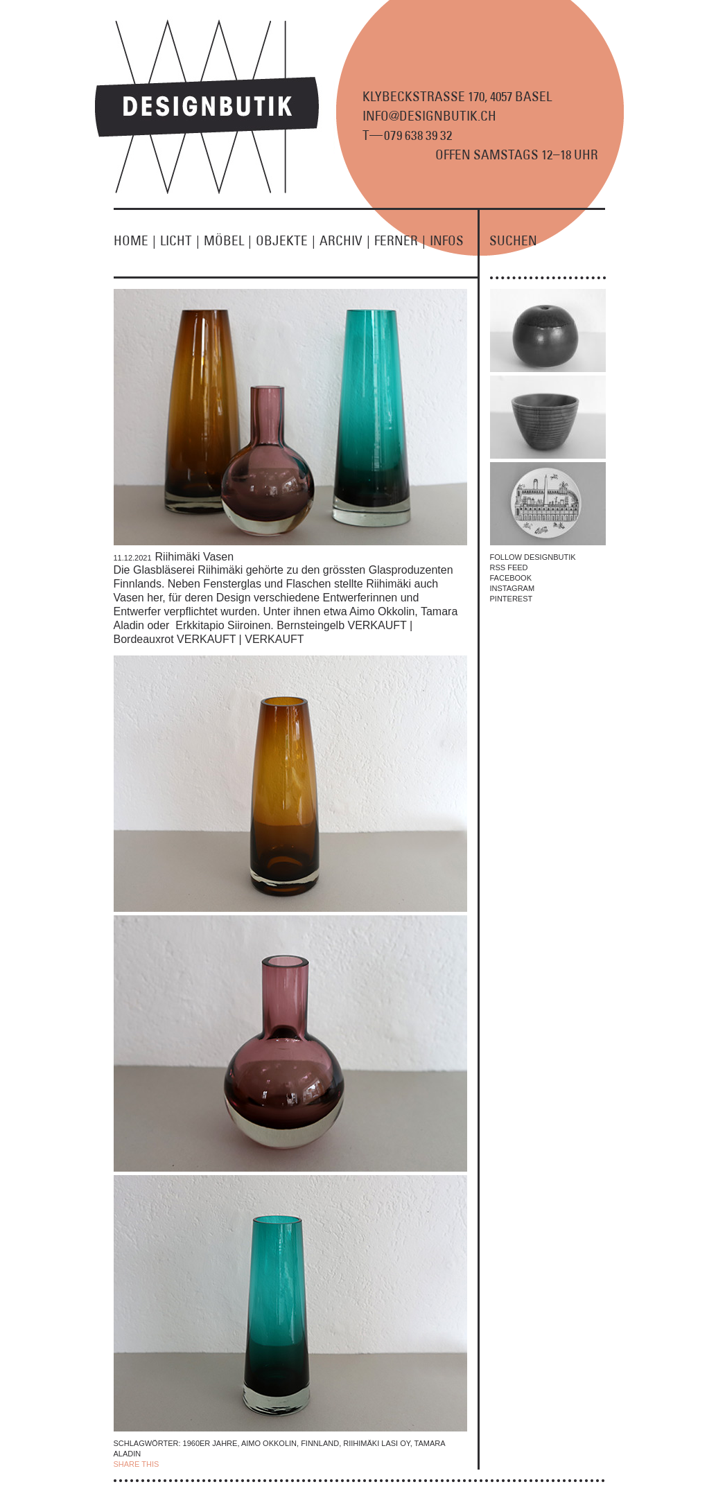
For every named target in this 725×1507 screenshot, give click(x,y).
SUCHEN (513, 240)
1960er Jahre (210, 1443)
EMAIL (264, 1464)
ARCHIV (347, 240)
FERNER (402, 240)
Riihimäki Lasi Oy (376, 1443)
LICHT (182, 240)
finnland (320, 1443)
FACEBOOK (511, 578)
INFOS (447, 240)
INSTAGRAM (512, 588)
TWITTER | (233, 1464)
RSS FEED (509, 567)
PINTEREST (511, 598)
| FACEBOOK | (187, 1464)
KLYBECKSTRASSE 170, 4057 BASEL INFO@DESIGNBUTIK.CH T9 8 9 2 (457, 115)
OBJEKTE (288, 240)
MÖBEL (230, 240)
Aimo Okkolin (269, 1443)
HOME (137, 240)
